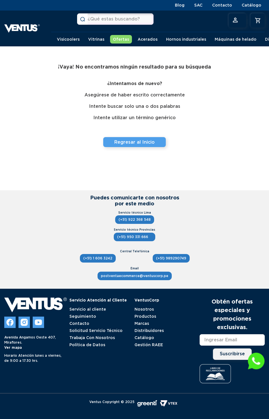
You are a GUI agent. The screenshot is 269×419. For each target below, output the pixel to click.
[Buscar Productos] (82, 19)
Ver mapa (13, 347)
